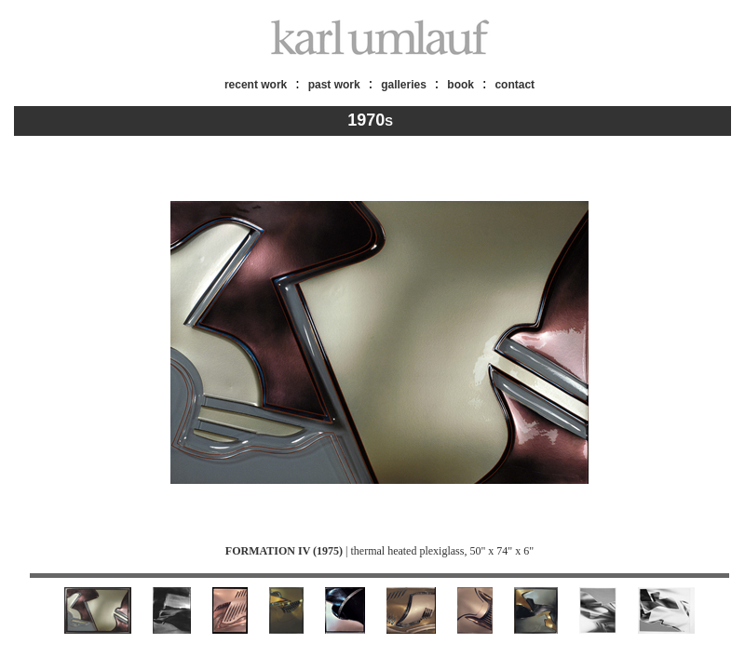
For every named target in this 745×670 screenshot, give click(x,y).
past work (334, 84)
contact (514, 84)
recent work (255, 84)
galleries (404, 84)
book (460, 84)
